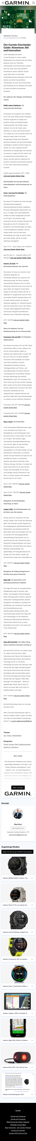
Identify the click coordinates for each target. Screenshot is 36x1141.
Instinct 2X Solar (9, 263)
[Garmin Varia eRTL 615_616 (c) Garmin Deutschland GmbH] (18, 1055)
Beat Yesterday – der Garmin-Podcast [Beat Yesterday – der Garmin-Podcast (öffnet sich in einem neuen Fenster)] (18, 1128)
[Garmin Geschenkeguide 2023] (18, 1082)
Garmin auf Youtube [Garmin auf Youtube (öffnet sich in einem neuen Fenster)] (18, 1130)
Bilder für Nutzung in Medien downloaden (17, 852)
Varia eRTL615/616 (10, 642)
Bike (16, 744)
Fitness (6, 744)
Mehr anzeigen (18, 788)
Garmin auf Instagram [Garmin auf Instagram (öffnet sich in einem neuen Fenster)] (18, 1116)
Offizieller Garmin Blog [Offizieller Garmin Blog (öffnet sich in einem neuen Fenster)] (18, 1125)
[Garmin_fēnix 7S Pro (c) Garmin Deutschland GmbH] (18, 893)
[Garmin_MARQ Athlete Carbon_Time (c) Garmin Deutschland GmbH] (18, 866)
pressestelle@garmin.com (18, 835)
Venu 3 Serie (8, 422)
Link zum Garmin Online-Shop (14, 176)
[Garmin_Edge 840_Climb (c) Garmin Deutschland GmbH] (18, 1028)
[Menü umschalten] (3, 2)
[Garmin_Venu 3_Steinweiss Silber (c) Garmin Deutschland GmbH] (18, 974)
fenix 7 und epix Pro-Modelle (14, 193)
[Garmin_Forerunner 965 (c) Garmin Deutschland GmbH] (18, 947)
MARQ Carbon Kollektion (12, 105)
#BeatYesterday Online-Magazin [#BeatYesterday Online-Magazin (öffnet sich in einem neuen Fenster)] (18, 1122)
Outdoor (12, 744)
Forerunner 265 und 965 (12, 337)
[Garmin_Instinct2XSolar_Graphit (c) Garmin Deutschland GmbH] (18, 920)
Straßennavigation (24, 744)
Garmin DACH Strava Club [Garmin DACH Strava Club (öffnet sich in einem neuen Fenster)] (18, 1133)
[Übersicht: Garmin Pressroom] (17, 3)
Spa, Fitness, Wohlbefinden (12, 736)
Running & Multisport (11, 747)
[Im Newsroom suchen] (33, 2)
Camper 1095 (8, 509)
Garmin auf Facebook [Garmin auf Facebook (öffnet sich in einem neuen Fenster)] (18, 1119)
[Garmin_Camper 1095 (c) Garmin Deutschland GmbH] (18, 1001)
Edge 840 (7, 580)
